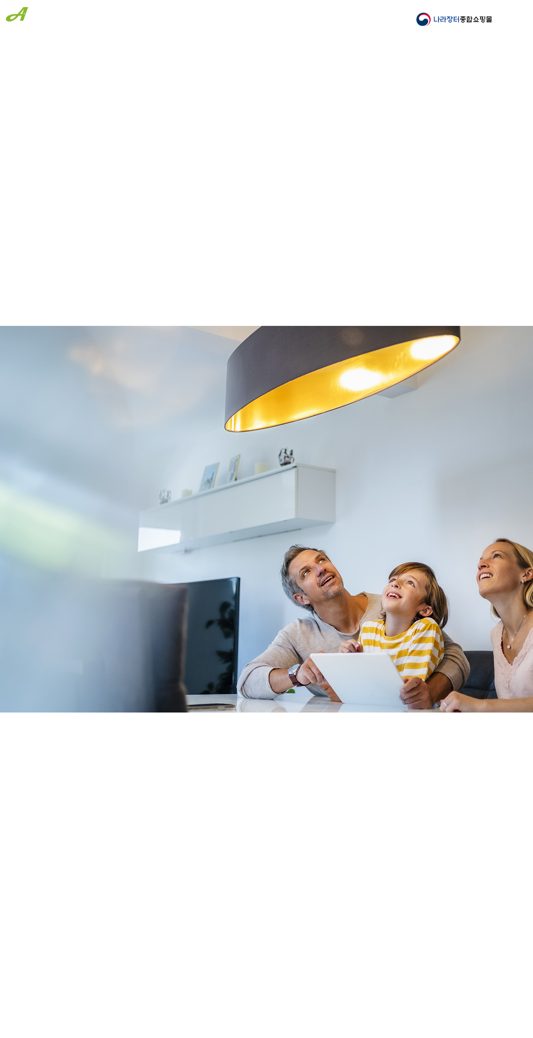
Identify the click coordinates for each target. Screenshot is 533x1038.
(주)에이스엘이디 (44, 17)
